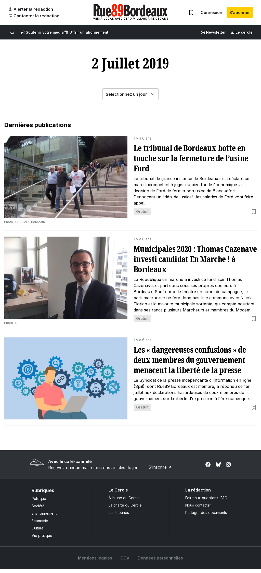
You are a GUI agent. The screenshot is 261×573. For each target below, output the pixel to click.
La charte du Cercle (125, 509)
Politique (39, 502)
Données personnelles (160, 561)
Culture (38, 532)
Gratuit (142, 215)
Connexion (211, 14)
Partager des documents (206, 516)
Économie (40, 524)
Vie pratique (42, 539)
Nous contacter (198, 509)
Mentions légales (95, 561)
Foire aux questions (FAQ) (207, 501)
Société (38, 510)
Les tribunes (119, 516)
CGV (124, 561)
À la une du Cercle (124, 501)
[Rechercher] (12, 36)
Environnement (44, 517)
